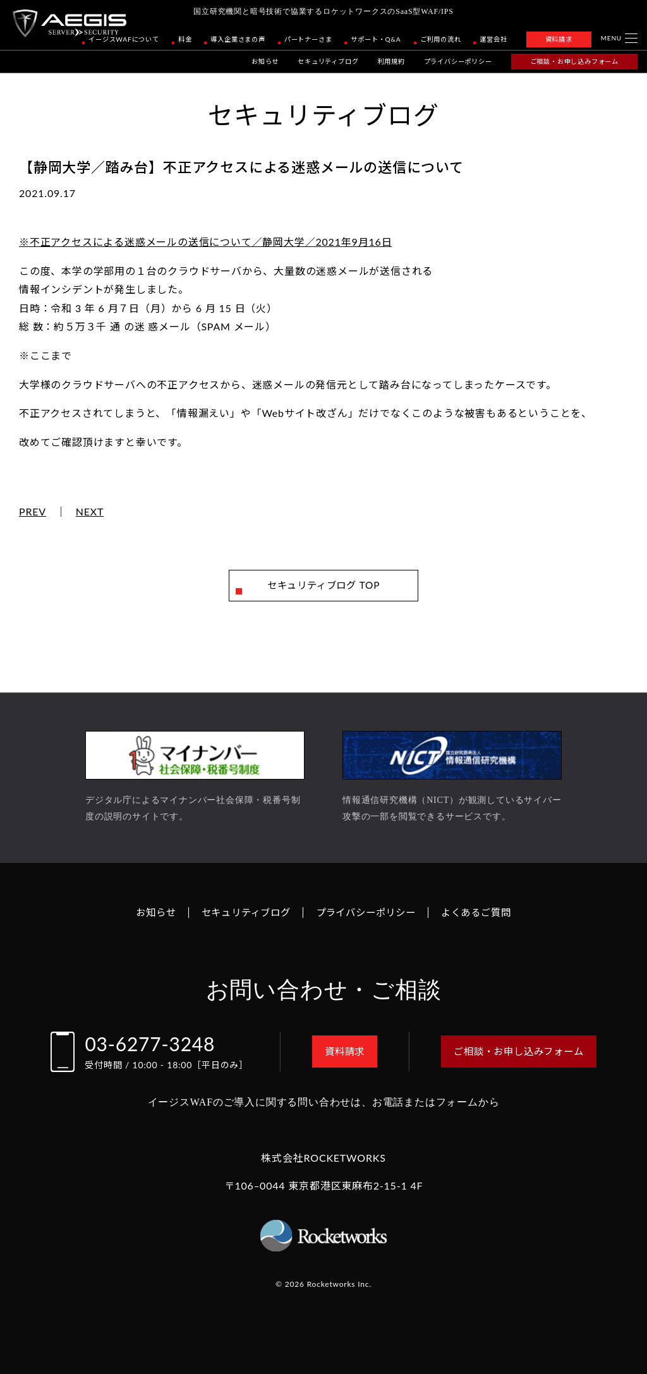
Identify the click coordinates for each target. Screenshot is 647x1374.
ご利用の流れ (440, 39)
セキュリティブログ (328, 61)
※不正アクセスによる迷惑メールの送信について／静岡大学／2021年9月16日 (205, 242)
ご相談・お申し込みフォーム (574, 61)
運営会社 (493, 39)
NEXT (90, 512)
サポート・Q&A (376, 39)
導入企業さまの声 (237, 39)
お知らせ (265, 61)
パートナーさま (308, 39)
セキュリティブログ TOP (324, 585)
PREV (32, 512)
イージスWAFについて (123, 39)
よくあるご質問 (483, 913)
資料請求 (558, 39)
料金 (185, 39)
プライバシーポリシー (458, 61)
